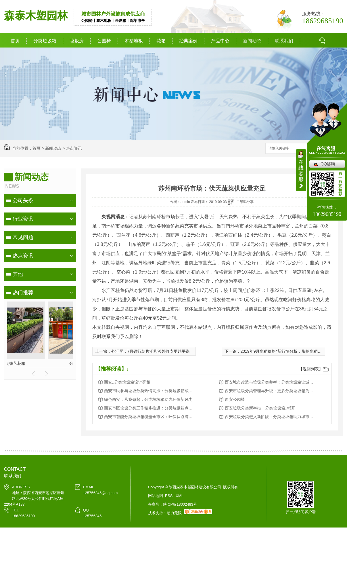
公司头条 (23, 200)
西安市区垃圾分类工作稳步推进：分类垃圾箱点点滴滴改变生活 (150, 408)
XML (179, 496)
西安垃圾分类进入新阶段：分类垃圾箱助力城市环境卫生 (271, 416)
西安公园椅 (235, 399)
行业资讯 (23, 219)
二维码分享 (245, 202)
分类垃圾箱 (44, 40)
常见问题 (23, 237)
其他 (18, 274)
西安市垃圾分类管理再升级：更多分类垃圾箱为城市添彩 (271, 390)
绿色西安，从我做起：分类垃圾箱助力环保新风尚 (148, 399)
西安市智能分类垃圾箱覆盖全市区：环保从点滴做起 (150, 416)
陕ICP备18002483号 (180, 504)
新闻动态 (252, 40)
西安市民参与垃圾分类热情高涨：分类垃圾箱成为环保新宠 (150, 390)
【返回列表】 (311, 369)
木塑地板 (133, 40)
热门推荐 (23, 292)
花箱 (161, 40)
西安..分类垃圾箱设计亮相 (127, 382)
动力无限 (174, 513)
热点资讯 (74, 148)
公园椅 (104, 40)
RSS (169, 496)
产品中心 (220, 40)
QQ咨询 (328, 164)
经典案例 (188, 40)
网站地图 (155, 496)
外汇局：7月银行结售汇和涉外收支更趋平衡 (150, 351)
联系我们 (284, 40)
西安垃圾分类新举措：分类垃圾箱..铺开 (260, 408)
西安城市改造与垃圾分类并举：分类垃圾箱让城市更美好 (271, 382)
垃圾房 (77, 40)
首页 (15, 40)
